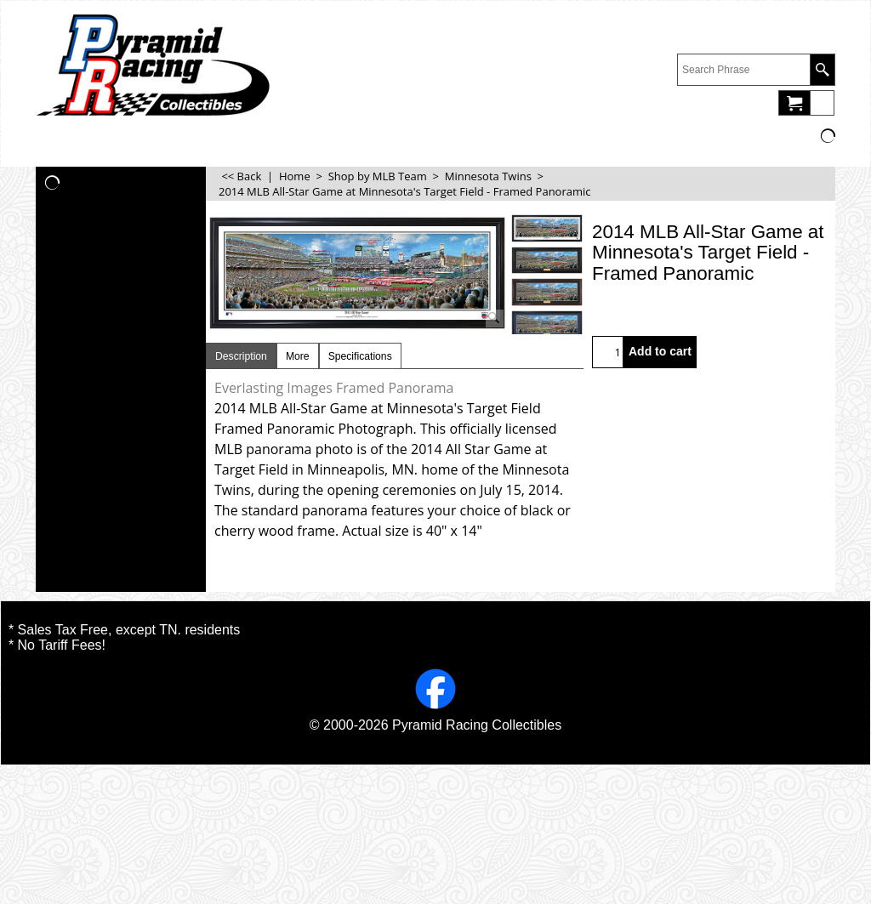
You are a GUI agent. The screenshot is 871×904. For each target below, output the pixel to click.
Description (241, 356)
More (298, 356)
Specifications (360, 356)
